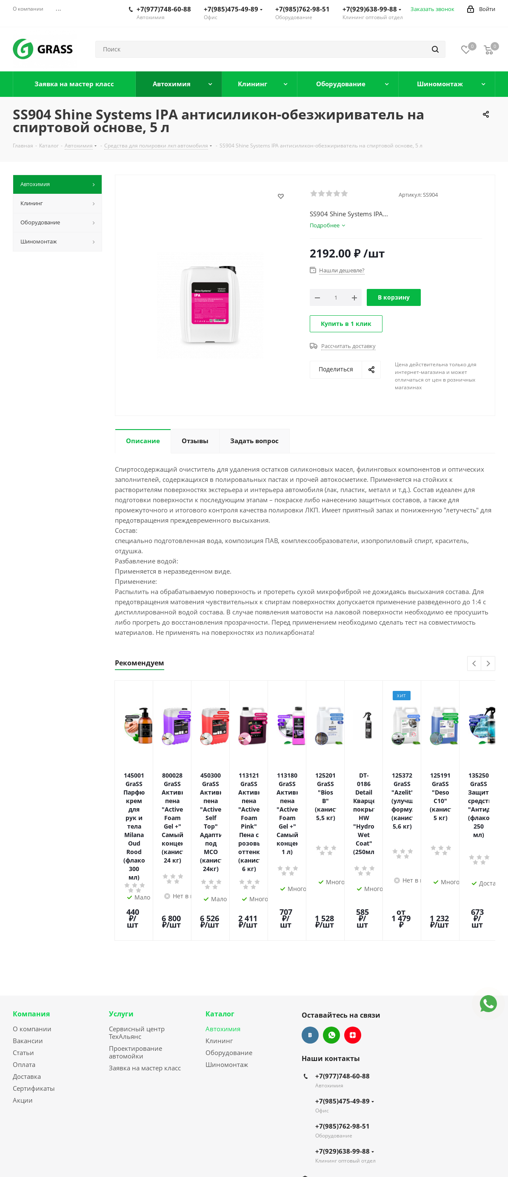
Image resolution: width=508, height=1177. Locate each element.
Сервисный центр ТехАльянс (137, 943)
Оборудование (228, 963)
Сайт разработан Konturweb (130, 1156)
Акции (23, 1011)
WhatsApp (331, 945)
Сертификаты (34, 999)
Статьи (23, 963)
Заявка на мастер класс (145, 978)
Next (488, 663)
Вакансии (28, 951)
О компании (32, 939)
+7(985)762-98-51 (302, 9)
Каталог (219, 924)
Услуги (121, 924)
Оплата (24, 975)
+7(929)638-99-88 (371, 9)
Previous (475, 663)
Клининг (219, 951)
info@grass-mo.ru (341, 1091)
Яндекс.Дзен (352, 945)
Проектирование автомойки (135, 963)
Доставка (27, 987)
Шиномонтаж (226, 975)
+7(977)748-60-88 (164, 9)
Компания (31, 924)
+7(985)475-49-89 (233, 9)
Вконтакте (310, 945)
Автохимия (222, 939)
